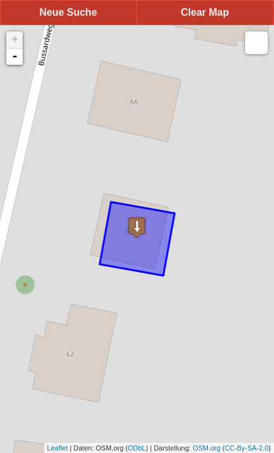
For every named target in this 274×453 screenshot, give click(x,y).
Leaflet (57, 448)
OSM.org (206, 448)
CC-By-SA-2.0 (247, 448)
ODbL (137, 448)
